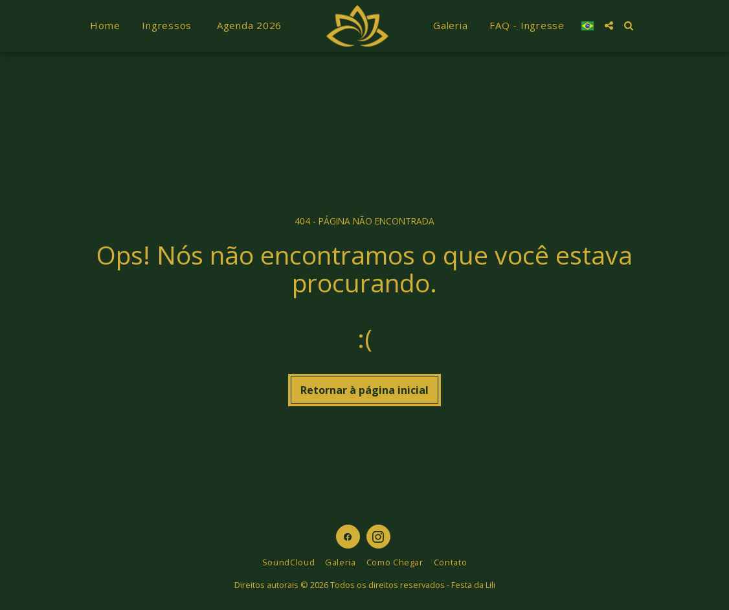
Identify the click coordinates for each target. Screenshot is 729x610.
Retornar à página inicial (364, 390)
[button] (609, 25)
